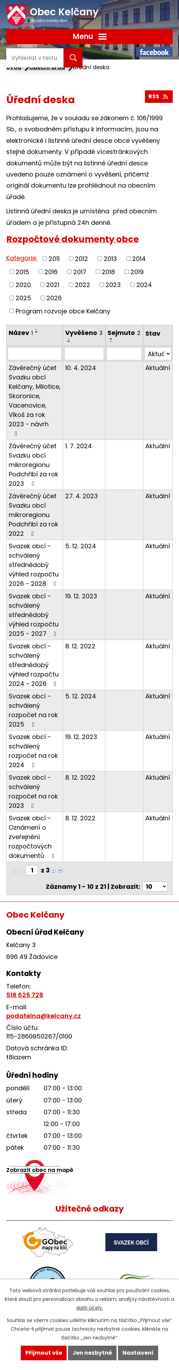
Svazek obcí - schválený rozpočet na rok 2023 (33, 791)
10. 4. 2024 (80, 367)
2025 (23, 298)
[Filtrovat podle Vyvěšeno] (84, 353)
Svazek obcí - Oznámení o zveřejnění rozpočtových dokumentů (33, 837)
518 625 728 (24, 995)
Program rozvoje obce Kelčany (63, 310)
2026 (54, 298)
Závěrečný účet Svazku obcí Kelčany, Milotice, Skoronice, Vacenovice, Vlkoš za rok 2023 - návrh (35, 400)
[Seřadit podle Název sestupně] (37, 332)
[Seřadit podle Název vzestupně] (37, 329)
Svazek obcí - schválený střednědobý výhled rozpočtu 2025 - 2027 (34, 615)
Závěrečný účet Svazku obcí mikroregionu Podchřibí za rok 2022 (33, 515)
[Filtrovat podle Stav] (157, 353)
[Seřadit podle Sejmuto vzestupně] (111, 338)
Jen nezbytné (92, 1353)
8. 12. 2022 (80, 646)
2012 (81, 258)
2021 (52, 284)
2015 (22, 271)
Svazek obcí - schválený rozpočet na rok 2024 (33, 750)
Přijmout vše (43, 1353)
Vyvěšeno (84, 332)
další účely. (89, 1307)
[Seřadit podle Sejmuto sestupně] (111, 341)
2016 (51, 271)
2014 (139, 258)
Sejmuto (124, 332)
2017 (79, 271)
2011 (54, 258)
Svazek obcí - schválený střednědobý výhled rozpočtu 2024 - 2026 (34, 665)
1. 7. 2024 (78, 446)
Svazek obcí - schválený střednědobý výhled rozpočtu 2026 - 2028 (34, 565)
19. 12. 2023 (81, 596)
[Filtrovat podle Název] (35, 353)
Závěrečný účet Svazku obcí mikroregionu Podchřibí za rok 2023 (33, 465)
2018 (108, 271)
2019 (137, 271)
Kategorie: (21, 258)
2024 (144, 284)
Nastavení (138, 1353)
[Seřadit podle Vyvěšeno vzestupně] (69, 338)
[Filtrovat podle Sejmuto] (124, 353)
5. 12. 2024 (80, 546)
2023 (113, 284)
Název (21, 332)
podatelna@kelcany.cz (43, 1015)
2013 (110, 258)
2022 (82, 284)
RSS (158, 96)
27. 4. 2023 (81, 496)
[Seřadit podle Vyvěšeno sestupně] (69, 341)
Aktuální (157, 367)
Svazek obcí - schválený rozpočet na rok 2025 (33, 710)
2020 (23, 284)
